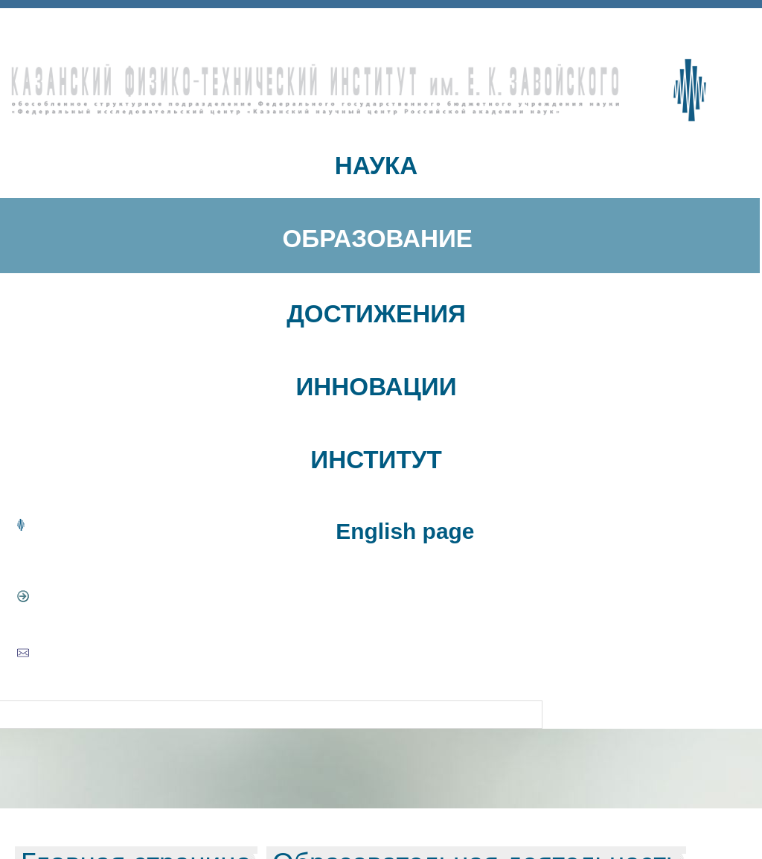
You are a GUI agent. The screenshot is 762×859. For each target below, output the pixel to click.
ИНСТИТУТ (375, 459)
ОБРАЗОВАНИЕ (377, 238)
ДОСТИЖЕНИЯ (376, 314)
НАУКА (376, 165)
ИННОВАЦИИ (375, 386)
